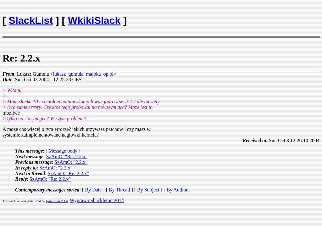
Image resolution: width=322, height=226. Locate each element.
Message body (62, 150)
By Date (93, 189)
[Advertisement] (282, 17)
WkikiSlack (94, 20)
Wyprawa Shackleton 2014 (97, 200)
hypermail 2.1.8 (57, 201)
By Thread (119, 189)
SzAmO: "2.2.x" (70, 162)
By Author (176, 189)
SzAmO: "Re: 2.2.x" (66, 156)
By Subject (148, 189)
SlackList (31, 20)
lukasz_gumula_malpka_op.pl (83, 74)
